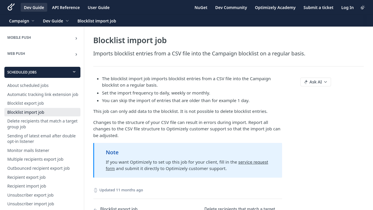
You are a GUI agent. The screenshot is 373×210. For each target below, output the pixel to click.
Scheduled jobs (22, 72)
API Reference (66, 7)
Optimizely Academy (275, 7)
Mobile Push (19, 37)
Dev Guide (34, 7)
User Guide (99, 7)
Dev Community (231, 7)
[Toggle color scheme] (362, 7)
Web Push (16, 53)
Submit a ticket (318, 7)
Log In (347, 7)
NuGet (201, 7)
